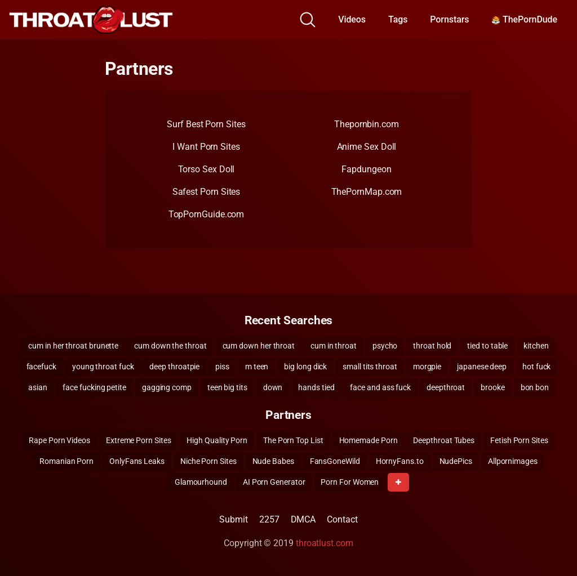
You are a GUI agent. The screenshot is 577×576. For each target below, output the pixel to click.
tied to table (487, 345)
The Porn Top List (293, 440)
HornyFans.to (400, 461)
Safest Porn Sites (206, 191)
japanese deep (482, 366)
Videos (352, 19)
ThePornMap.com (366, 191)
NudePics (456, 461)
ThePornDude (524, 19)
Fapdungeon (366, 169)
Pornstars (449, 19)
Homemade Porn (368, 440)
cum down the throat (170, 345)
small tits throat (370, 366)
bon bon (535, 387)
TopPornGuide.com (206, 214)
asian (37, 387)
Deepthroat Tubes (443, 440)
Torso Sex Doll (206, 169)
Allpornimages (513, 461)
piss (222, 366)
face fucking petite (94, 387)
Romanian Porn (66, 461)
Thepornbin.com (366, 124)
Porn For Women (350, 481)
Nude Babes (273, 461)
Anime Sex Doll (367, 146)
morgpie (427, 366)
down (273, 387)
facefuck (41, 366)
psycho (385, 345)
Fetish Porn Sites (519, 440)
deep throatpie (174, 366)
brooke (493, 387)
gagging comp (167, 387)
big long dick (305, 366)
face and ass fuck (380, 387)
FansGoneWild (335, 461)
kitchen (535, 345)
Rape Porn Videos (59, 440)
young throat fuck (103, 366)
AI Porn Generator (274, 481)
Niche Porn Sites (208, 461)
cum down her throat (259, 345)
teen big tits (227, 387)
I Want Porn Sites (206, 146)
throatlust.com (324, 543)
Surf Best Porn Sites (206, 124)
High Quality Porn (217, 440)
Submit (233, 519)
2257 (269, 519)
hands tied (316, 387)
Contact (342, 519)
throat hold (432, 345)
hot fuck (536, 366)
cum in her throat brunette (73, 345)
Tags (397, 19)
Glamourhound (201, 481)
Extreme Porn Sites (138, 440)
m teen (257, 366)
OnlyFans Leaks (137, 461)
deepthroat (446, 387)
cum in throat (333, 345)
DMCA (303, 519)
